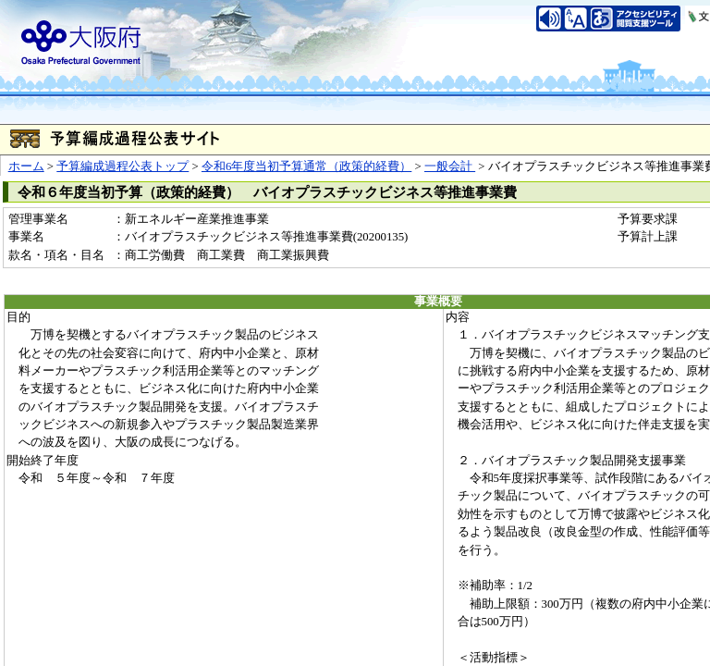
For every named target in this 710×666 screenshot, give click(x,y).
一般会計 (449, 166)
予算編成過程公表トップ (122, 166)
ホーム (26, 166)
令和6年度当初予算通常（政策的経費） (306, 166)
